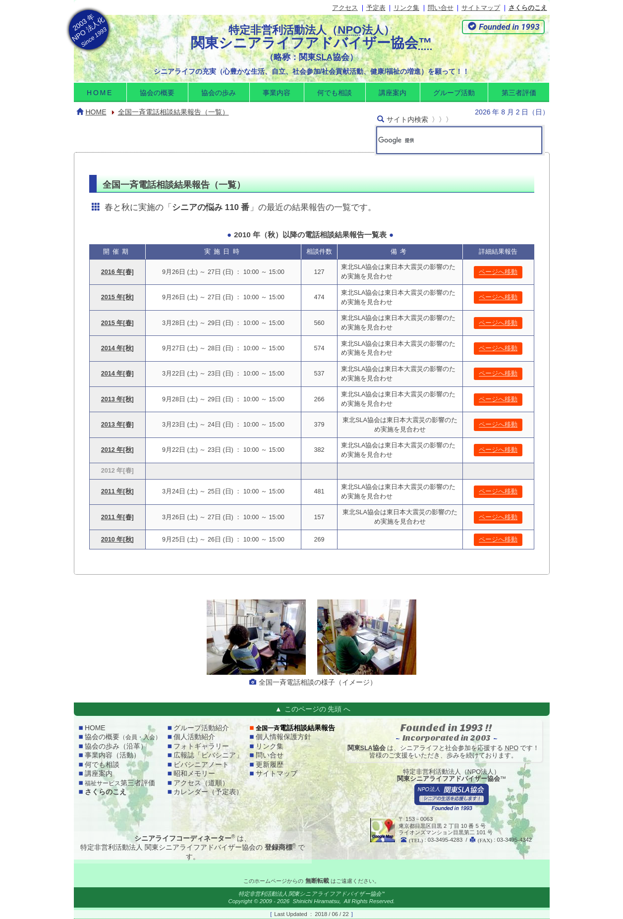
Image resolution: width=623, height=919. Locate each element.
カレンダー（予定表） (208, 792)
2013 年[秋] (117, 399)
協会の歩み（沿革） (116, 746)
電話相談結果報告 (295, 728)
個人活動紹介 (194, 737)
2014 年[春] (117, 373)
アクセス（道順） (201, 783)
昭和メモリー (194, 773)
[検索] (445, 140)
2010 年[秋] (117, 539)
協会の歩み (218, 93)
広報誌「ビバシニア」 (208, 755)
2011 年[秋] (117, 491)
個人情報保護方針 (283, 737)
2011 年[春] (117, 517)
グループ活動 (454, 93)
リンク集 (406, 7)
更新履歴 (269, 764)
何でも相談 (334, 93)
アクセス (345, 7)
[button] (503, 27)
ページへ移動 (498, 272)
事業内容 (276, 93)
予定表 (376, 7)
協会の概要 (157, 93)
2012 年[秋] (117, 449)
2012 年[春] (117, 470)
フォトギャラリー (201, 746)
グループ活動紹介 (201, 728)
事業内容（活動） (112, 755)
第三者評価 (519, 93)
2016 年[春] (117, 272)
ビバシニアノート (201, 764)
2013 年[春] (117, 424)
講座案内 (392, 93)
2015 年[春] (117, 323)
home (100, 93)
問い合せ (440, 7)
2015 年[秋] (117, 297)
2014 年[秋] (117, 348)
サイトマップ (480, 7)
